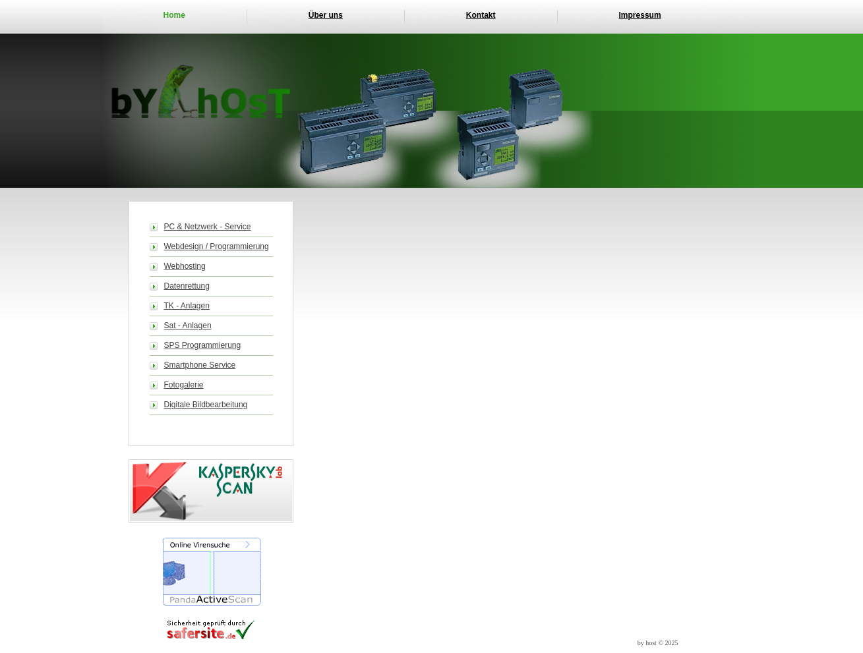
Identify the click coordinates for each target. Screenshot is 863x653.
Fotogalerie (184, 384)
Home (174, 15)
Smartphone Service (200, 365)
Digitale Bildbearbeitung (206, 404)
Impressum (640, 15)
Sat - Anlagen (188, 325)
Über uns (326, 15)
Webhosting (185, 266)
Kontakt (481, 15)
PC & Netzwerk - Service (207, 226)
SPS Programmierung (202, 345)
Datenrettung (187, 286)
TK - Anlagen (187, 305)
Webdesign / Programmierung (216, 246)
